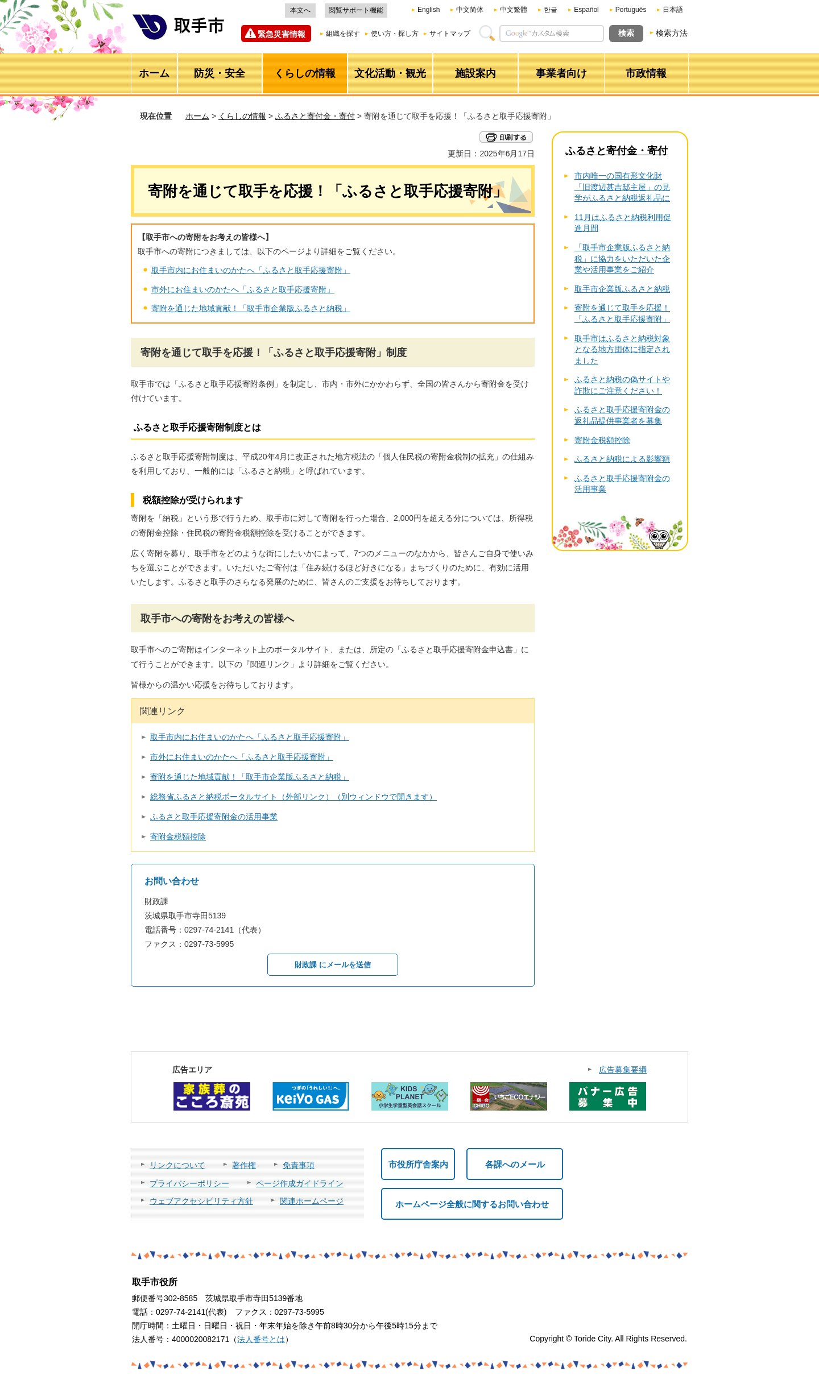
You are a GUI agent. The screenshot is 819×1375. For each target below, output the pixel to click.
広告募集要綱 (623, 1069)
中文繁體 (513, 10)
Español (586, 10)
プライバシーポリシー (189, 1183)
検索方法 (672, 33)
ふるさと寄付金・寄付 (315, 116)
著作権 (244, 1165)
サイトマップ (449, 34)
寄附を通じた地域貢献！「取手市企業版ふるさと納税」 (250, 308)
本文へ (300, 10)
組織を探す (343, 34)
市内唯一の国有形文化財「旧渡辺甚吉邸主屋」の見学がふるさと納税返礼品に (622, 186)
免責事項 (299, 1165)
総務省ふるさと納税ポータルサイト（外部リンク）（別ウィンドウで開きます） (293, 796)
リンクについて (177, 1165)
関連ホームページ (312, 1201)
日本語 (673, 10)
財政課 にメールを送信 (333, 964)
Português (631, 10)
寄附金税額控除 (178, 836)
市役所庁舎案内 (418, 1164)
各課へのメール (515, 1164)
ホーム (197, 116)
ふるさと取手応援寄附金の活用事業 (214, 816)
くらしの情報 (242, 116)
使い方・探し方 (395, 34)
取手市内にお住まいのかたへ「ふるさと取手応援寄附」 (250, 270)
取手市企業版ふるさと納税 (622, 288)
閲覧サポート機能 (356, 10)
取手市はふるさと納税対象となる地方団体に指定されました (622, 349)
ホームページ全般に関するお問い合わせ (472, 1204)
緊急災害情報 (281, 34)
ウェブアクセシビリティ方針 (201, 1201)
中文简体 (469, 10)
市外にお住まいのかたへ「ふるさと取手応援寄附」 (242, 289)
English (428, 10)
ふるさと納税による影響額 (622, 458)
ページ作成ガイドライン (300, 1183)
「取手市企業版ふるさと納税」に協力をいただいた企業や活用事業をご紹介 (622, 258)
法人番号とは (261, 1339)
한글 (550, 10)
